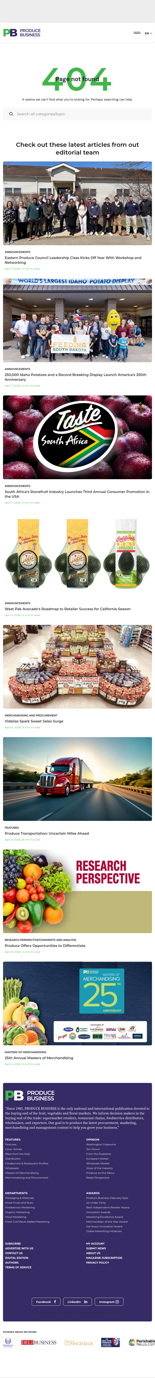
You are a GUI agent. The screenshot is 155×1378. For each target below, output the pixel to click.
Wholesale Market (97, 1163)
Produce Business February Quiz (107, 1197)
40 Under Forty (96, 1202)
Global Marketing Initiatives (104, 1231)
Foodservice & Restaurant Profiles (26, 1163)
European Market (97, 1158)
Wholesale (12, 1168)
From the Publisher (98, 1153)
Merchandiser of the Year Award (106, 1221)
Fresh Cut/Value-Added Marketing (27, 1221)
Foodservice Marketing (20, 1207)
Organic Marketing (17, 1212)
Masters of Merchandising (22, 1172)
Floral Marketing (15, 1216)
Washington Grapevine (101, 1144)
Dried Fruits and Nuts (19, 1202)
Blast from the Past (17, 1153)
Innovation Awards (98, 1212)
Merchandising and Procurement (26, 1177)
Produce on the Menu (100, 1172)
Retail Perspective (97, 1177)
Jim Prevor (93, 1149)
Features (10, 1144)
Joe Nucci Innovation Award (104, 1226)
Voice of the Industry (99, 1168)
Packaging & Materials (19, 1197)
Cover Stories (13, 1149)
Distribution (13, 1158)
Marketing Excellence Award (104, 1216)
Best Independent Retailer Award (107, 1207)
